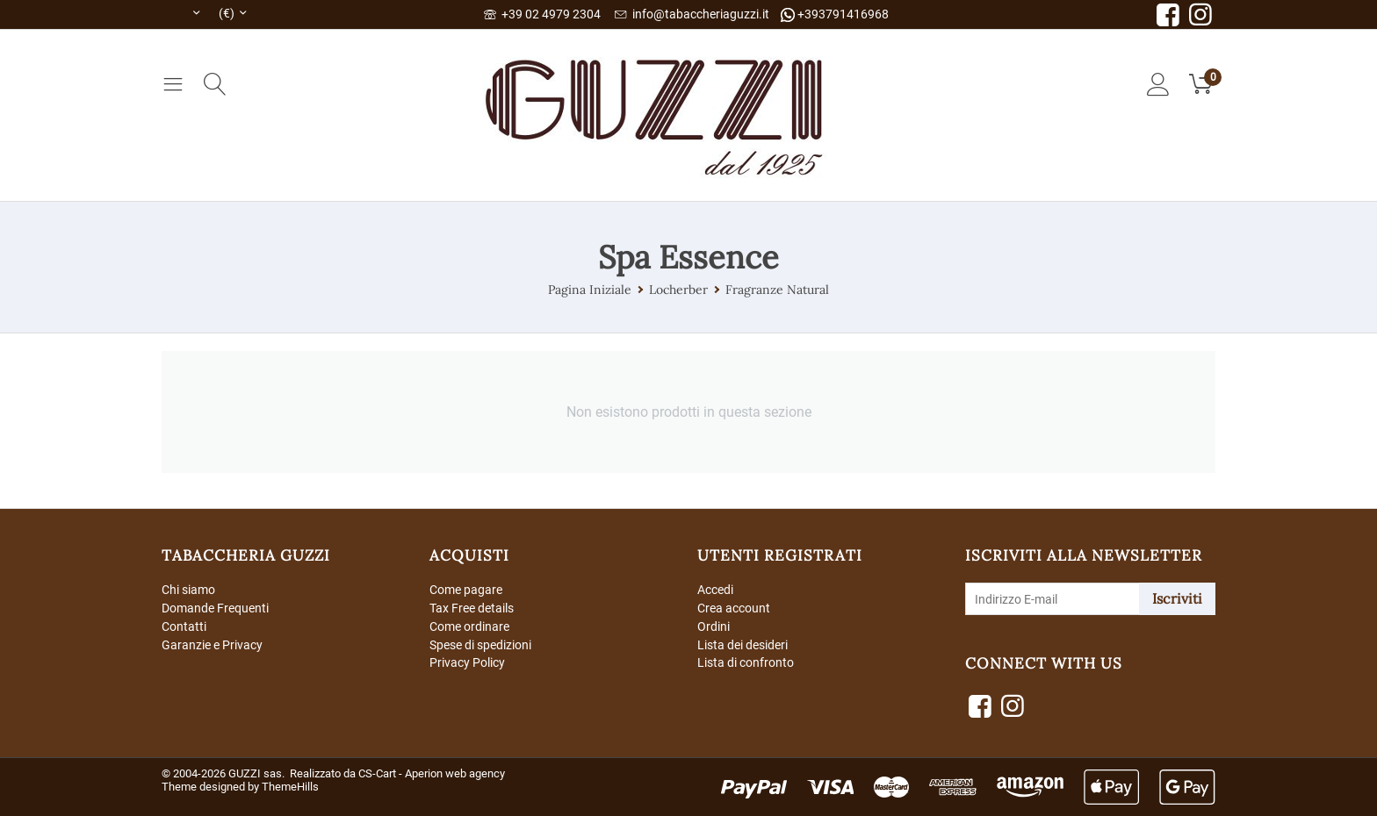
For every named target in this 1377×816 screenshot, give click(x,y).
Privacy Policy (467, 662)
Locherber (678, 289)
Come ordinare (469, 626)
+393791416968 (835, 14)
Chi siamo (188, 590)
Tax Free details (471, 608)
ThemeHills (290, 786)
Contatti (184, 626)
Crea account (733, 608)
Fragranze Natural (777, 289)
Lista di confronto (745, 662)
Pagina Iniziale (589, 289)
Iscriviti (1177, 598)
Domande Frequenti (215, 608)
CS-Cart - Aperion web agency (431, 773)
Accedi (715, 590)
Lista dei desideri (742, 645)
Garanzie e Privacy (212, 645)
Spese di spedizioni (480, 645)
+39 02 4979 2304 (542, 14)
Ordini (713, 626)
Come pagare (465, 590)
